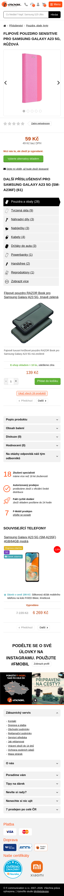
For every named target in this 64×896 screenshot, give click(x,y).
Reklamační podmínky (20, 733)
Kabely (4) (14, 237)
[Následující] (58, 83)
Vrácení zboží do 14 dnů (21, 745)
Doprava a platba (17, 725)
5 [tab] (40, 111)
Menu (55, 4)
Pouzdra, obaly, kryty (37, 25)
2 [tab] (28, 111)
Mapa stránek (15, 754)
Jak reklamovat (16, 741)
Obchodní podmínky (18, 729)
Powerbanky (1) (18, 255)
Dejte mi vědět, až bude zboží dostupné (26, 169)
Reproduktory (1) (19, 272)
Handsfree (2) (17, 263)
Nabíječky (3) (16, 228)
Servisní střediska (17, 737)
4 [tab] (36, 111)
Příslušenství (16, 25)
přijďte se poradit (22, 515)
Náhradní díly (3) (19, 219)
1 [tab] (24, 111)
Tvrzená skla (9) (18, 210)
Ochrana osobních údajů (21, 750)
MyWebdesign (41, 891)
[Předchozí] (5, 83)
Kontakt (12, 721)
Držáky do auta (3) (20, 246)
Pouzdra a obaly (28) (22, 202)
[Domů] (4, 25)
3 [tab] (32, 111)
